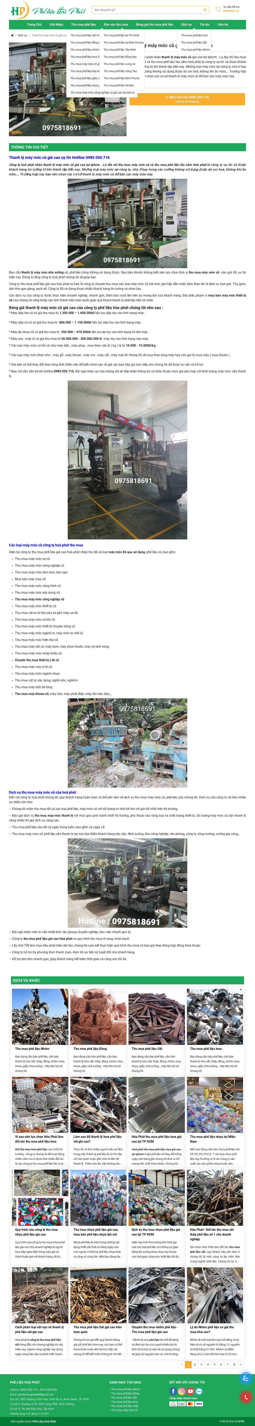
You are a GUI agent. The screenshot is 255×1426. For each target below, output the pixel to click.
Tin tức (205, 24)
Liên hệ (223, 24)
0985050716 (231, 11)
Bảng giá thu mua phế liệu (154, 24)
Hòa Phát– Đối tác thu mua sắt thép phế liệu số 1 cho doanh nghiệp (212, 1234)
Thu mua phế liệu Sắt (147, 1049)
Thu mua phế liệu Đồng (90, 1049)
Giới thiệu (56, 24)
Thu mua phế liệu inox (206, 1049)
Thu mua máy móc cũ (124, 1410)
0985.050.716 (28, 1390)
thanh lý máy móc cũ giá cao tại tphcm (72, 165)
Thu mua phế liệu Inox (124, 1401)
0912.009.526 (48, 1390)
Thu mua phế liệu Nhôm (32, 1049)
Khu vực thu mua (116, 24)
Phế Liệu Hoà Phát (44, 1421)
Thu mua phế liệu (83, 24)
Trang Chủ (34, 24)
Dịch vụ (186, 24)
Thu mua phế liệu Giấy (124, 1406)
